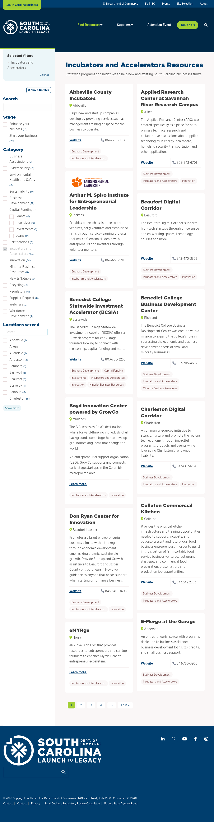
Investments (78, 377)
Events (166, 3)
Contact (8, 803)
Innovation (188, 180)
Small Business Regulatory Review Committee (70, 803)
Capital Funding (113, 370)
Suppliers (129, 25)
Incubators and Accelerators (88, 158)
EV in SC (150, 3)
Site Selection (185, 3)
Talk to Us (188, 25)
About (204, 3)
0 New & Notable (38, 90)
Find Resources (100, 25)
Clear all (44, 74)
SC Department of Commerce (120, 3)
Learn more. (78, 484)
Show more (12, 408)
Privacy (34, 803)
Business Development (85, 151)
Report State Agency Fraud (118, 803)
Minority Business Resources (160, 388)
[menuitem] (120, 4)
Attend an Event (159, 25)
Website (75, 140)
